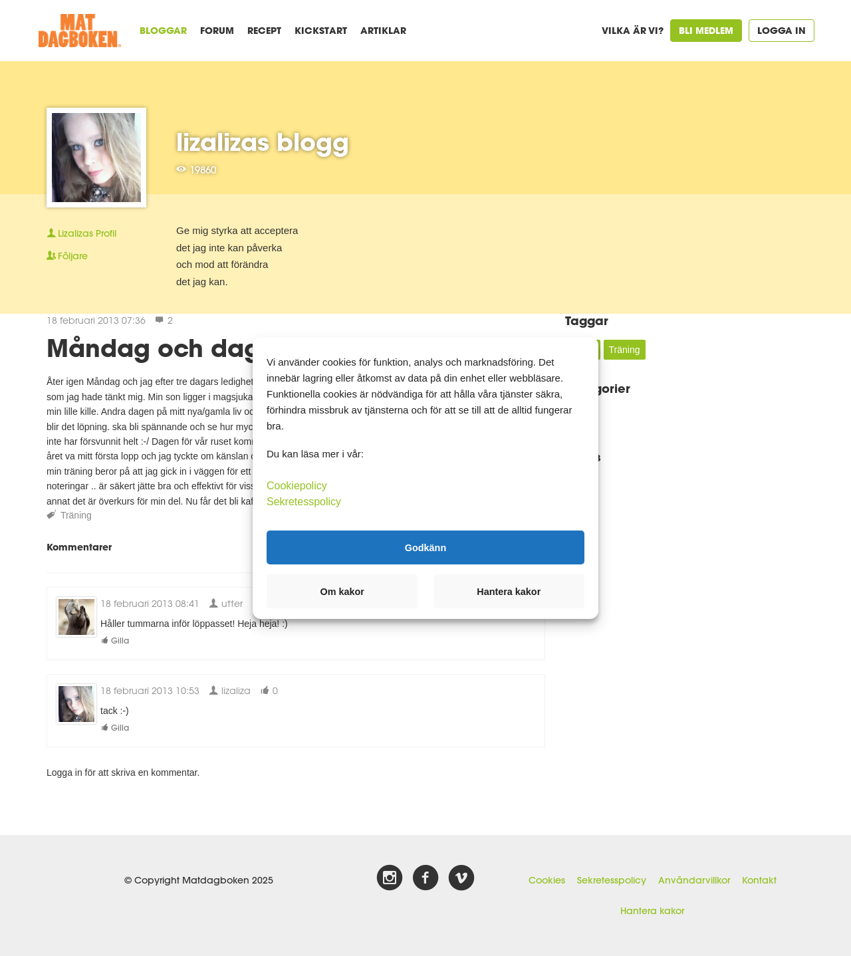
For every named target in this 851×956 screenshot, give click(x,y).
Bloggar (163, 30)
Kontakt (759, 880)
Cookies (547, 880)
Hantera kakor (652, 911)
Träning (76, 515)
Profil (81, 233)
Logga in (781, 30)
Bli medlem (706, 30)
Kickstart (321, 30)
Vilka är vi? (633, 30)
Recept (264, 30)
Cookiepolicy (297, 485)
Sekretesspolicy (611, 880)
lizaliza (230, 690)
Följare (67, 256)
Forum (217, 30)
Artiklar (383, 30)
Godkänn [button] (425, 547)
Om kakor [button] (342, 591)
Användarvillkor (694, 880)
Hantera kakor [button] (509, 591)
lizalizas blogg (262, 142)
